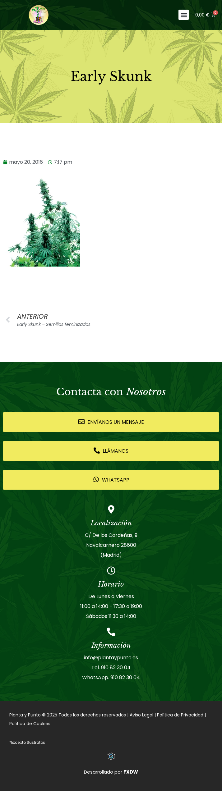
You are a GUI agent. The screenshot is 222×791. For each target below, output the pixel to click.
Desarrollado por (111, 772)
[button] (183, 15)
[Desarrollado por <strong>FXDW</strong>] (111, 756)
